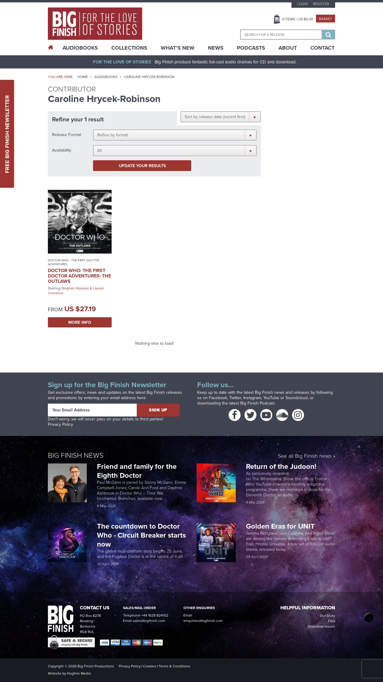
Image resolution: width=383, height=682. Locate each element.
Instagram (252, 398)
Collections (129, 48)
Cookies (149, 666)
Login (302, 4)
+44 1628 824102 (154, 615)
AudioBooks (80, 48)
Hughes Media (79, 673)
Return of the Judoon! (282, 466)
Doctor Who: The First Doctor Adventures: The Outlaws (79, 276)
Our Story (327, 615)
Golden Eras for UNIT (281, 526)
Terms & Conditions (174, 666)
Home (82, 77)
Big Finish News (76, 455)
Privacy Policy (60, 424)
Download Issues (321, 626)
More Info (79, 322)
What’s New (177, 48)
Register (321, 4)
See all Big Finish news (305, 456)
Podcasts (251, 48)
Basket (325, 19)
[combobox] (281, 34)
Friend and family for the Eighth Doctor (137, 470)
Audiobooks (106, 77)
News (216, 48)
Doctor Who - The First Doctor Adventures (73, 262)
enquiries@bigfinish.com (203, 620)
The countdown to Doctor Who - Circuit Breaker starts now (141, 535)
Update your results (142, 166)
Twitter (235, 398)
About (288, 48)
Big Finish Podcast (257, 403)
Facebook (218, 398)
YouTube (271, 398)
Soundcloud (296, 398)
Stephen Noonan (75, 288)
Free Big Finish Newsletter (7, 134)
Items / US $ (297, 19)
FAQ (331, 621)
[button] (220, 116)
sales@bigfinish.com (149, 620)
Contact (322, 48)
